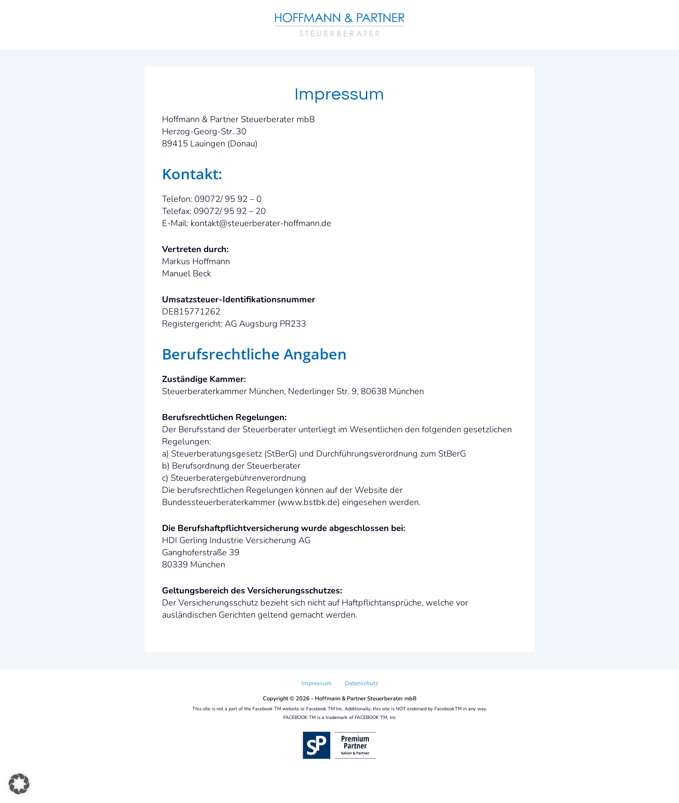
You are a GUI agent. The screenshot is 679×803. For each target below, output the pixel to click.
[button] (19, 784)
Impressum (316, 683)
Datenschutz (361, 683)
